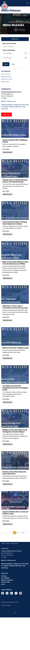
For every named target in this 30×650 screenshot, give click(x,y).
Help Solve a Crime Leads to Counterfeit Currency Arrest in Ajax (15, 307)
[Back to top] (15, 613)
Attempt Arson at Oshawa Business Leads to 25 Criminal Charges (15, 181)
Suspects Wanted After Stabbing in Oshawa (14, 141)
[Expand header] (27, 3)
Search (6, 64)
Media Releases (7, 152)
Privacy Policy (5, 582)
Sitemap (3, 576)
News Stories (5, 81)
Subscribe (15, 39)
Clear (13, 64)
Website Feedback (7, 580)
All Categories (5, 71)
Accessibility (5, 578)
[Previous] (3, 532)
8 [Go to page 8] (18, 532)
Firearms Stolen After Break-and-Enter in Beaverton (14, 473)
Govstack (8, 605)
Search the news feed (9, 43)
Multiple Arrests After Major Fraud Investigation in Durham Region (14, 431)
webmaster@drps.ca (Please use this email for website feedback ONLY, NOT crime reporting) (14, 107)
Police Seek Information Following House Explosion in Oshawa (14, 223)
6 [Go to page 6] (10, 532)
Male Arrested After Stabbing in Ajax (15, 348)
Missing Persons (6, 76)
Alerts (3, 584)
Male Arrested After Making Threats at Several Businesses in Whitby (15, 263)
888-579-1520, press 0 (8, 101)
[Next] (26, 532)
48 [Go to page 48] (23, 532)
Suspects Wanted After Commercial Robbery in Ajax (15, 513)
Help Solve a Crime (6, 79)
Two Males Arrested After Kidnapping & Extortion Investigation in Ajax (15, 388)
